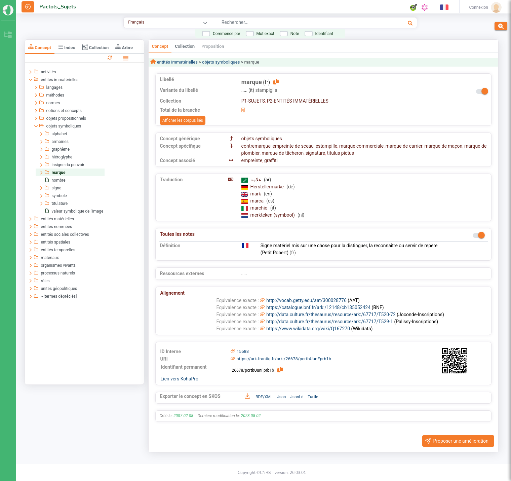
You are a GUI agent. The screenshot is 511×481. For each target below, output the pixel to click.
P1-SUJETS (253, 101)
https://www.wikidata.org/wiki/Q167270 (308, 328)
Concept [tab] (39, 47)
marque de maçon (443, 146)
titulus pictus (340, 153)
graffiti (271, 160)
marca (257, 201)
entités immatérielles (177, 62)
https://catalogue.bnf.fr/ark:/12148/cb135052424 (318, 307)
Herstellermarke (267, 186)
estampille (327, 146)
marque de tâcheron (283, 153)
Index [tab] (66, 47)
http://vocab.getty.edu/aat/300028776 (306, 300)
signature (315, 153)
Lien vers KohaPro (179, 378)
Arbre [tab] (124, 47)
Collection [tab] (95, 47)
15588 (243, 351)
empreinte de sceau (293, 146)
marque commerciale (361, 146)
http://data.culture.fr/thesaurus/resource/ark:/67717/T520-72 (331, 314)
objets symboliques (221, 62)
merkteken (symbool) (273, 215)
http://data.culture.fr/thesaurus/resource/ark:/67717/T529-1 (329, 321)
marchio (259, 208)
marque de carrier (404, 146)
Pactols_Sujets (57, 6)
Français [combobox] (136, 22)
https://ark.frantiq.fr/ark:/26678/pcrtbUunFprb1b (284, 358)
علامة (256, 179)
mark (256, 193)
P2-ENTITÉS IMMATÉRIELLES (297, 101)
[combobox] (292, 23)
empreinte (252, 160)
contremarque (256, 146)
